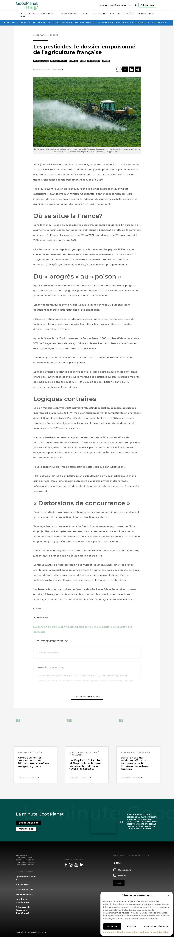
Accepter (112, 926)
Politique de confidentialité (154, 932)
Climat (84, 13)
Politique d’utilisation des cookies (121, 932)
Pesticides (94, 61)
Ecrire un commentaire (49, 652)
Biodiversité (68, 13)
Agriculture (41, 61)
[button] (168, 895)
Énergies (115, 13)
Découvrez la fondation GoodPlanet (23, 908)
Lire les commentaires (87, 697)
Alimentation (146, 13)
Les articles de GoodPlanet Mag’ (36, 15)
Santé (106, 61)
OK (119, 881)
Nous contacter (24, 887)
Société (129, 13)
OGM (82, 61)
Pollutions (99, 13)
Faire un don (147, 5)
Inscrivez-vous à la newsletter (115, 5)
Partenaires (22, 882)
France (73, 61)
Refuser (131, 926)
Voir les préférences (156, 926)
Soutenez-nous (24, 892)
